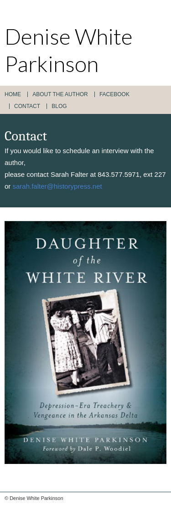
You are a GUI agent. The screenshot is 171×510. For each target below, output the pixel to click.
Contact (27, 106)
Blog (59, 106)
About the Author (60, 94)
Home (13, 94)
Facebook (114, 94)
